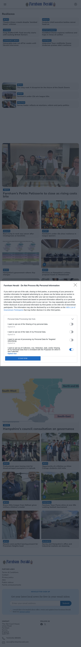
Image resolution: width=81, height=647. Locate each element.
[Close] (76, 285)
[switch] (71, 324)
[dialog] (40, 323)
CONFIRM (23, 358)
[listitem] (40, 319)
